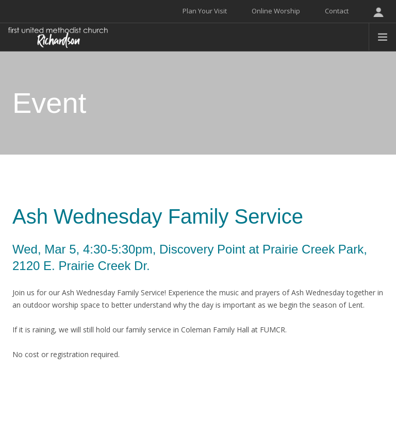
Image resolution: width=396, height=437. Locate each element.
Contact (337, 10)
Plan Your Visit (205, 10)
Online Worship (276, 10)
